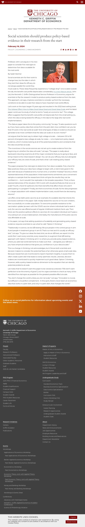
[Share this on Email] (76, 50)
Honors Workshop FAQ (52, 398)
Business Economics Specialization (56, 387)
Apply (5, 383)
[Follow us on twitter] (80, 302)
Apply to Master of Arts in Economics (57, 352)
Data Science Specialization (53, 390)
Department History (50, 425)
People (5, 346)
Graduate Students (9, 363)
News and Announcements (52, 428)
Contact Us (46, 442)
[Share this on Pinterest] (70, 50)
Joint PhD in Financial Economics (15, 381)
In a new (57, 92)
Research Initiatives (10, 422)
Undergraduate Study (51, 377)
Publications (7, 431)
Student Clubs (48, 416)
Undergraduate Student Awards (55, 414)
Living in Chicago (49, 365)
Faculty (11, 50)
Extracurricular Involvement (52, 405)
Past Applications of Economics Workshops (20, 456)
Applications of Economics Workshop (17, 452)
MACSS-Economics (49, 362)
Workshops (7, 449)
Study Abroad (48, 401)
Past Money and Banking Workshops (18, 489)
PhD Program (8, 377)
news (15, 28)
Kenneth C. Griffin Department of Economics (19, 330)
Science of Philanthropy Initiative (15, 507)
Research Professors (10, 352)
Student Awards (48, 371)
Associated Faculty (9, 358)
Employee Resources (50, 433)
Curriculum (47, 381)
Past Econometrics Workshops (16, 470)
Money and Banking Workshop (15, 485)
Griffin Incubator (9, 428)
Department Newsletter (51, 439)
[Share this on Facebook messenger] (63, 50)
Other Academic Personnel (12, 361)
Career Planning (49, 408)
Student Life (7, 403)
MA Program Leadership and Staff (54, 373)
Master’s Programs (49, 346)
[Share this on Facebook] (61, 50)
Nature (64, 92)
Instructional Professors (11, 355)
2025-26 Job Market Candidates (14, 369)
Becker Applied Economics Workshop (17, 460)
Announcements (34, 50)
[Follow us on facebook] (80, 292)
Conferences (7, 497)
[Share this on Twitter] (68, 50)
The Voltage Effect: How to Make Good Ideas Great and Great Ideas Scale (36, 109)
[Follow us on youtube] (80, 312)
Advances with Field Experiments (15, 500)
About (45, 422)
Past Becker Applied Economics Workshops (20, 463)
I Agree (73, 517)
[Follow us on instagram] (80, 297)
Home (10, 28)
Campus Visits (8, 392)
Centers (5, 425)
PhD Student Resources (11, 398)
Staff (4, 366)
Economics (20, 50)
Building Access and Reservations (54, 436)
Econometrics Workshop (12, 467)
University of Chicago (10, 333)
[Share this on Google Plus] (73, 50)
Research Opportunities (52, 411)
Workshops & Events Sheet (13, 493)
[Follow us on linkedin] (80, 307)
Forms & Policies (9, 406)
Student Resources (50, 358)
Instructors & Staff (50, 355)
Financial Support (9, 389)
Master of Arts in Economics (52, 349)
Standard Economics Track (53, 384)
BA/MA (46, 392)
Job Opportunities (49, 431)
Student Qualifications (11, 386)
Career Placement (9, 400)
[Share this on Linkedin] (66, 50)
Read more (71, 522)
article (69, 92)
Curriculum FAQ (49, 395)
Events (5, 446)
